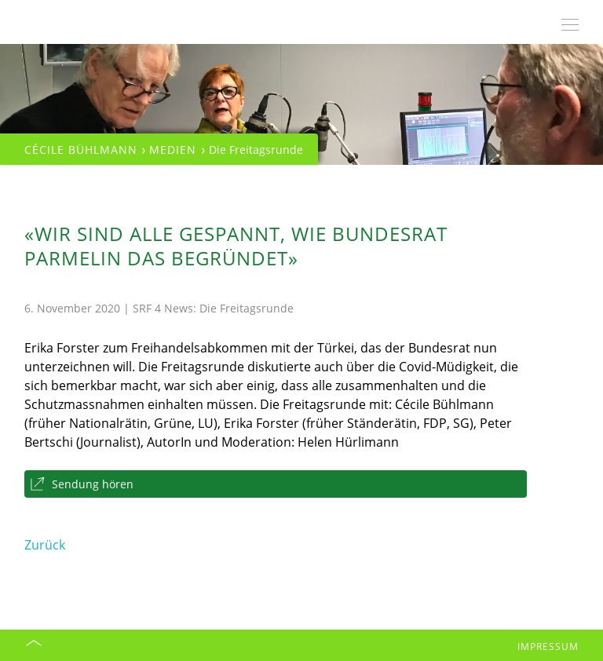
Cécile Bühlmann (80, 149)
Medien (172, 149)
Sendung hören (92, 484)
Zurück (44, 544)
